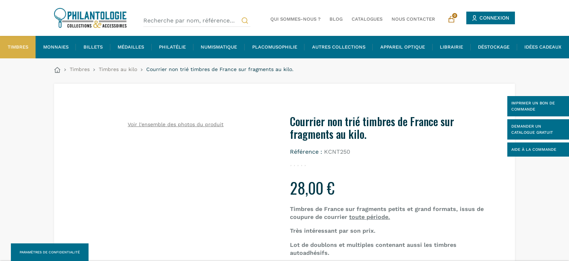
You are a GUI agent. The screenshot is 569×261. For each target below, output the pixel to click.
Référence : (306, 151)
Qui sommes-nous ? (295, 19)
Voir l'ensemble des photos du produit (176, 124)
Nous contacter (413, 19)
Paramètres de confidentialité (50, 252)
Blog (336, 19)
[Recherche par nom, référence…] (196, 20)
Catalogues (367, 19)
